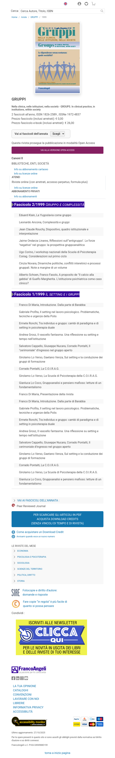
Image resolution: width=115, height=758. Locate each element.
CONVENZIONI (22, 694)
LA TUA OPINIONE (24, 686)
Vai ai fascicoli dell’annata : (38, 500)
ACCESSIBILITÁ (23, 711)
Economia (22, 551)
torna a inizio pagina (57, 753)
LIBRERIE (19, 703)
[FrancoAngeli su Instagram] (22, 679)
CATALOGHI (20, 690)
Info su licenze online (25, 173)
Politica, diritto (26, 575)
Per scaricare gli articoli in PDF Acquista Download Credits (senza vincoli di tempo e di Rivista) (57, 519)
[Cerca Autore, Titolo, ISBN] (59, 11)
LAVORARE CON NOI (26, 699)
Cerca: (15, 11)
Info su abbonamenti (25, 196)
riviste (24, 17)
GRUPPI (34, 17)
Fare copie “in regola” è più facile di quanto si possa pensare (45, 604)
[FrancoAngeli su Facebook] (13, 679)
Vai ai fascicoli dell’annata (31, 133)
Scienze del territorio (29, 569)
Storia (21, 581)
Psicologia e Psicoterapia (31, 557)
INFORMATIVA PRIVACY (28, 707)
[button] (64, 4)
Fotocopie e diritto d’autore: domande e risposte (40, 592)
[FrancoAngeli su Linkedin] (17, 679)
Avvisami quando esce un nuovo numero (36, 536)
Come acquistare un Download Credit (40, 532)
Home (14, 17)
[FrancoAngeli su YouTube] (26, 679)
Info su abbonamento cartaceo (31, 169)
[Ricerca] (102, 11)
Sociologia (23, 563)
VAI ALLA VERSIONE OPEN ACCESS (57, 150)
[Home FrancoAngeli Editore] (23, 4)
